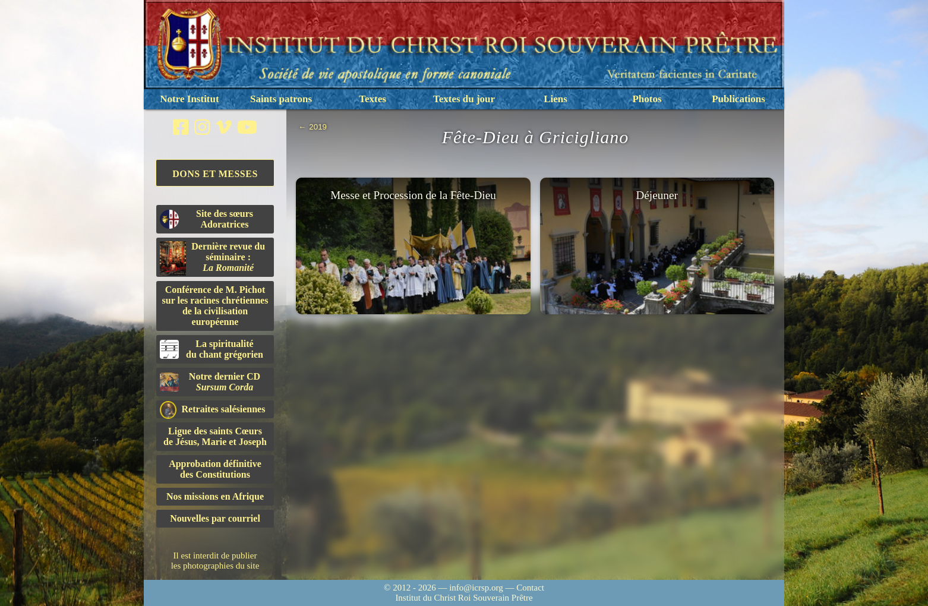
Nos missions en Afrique (215, 496)
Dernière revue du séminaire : (212, 258)
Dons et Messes (215, 174)
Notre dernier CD (210, 381)
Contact (530, 587)
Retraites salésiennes (212, 409)
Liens (555, 99)
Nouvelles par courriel (215, 518)
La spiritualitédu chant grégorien (211, 349)
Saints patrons (281, 99)
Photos (646, 99)
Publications (738, 99)
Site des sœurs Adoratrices (206, 219)
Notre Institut (189, 99)
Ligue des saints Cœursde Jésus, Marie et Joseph (215, 436)
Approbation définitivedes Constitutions (215, 469)
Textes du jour (464, 99)
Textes (372, 99)
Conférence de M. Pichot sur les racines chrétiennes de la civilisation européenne (215, 306)
